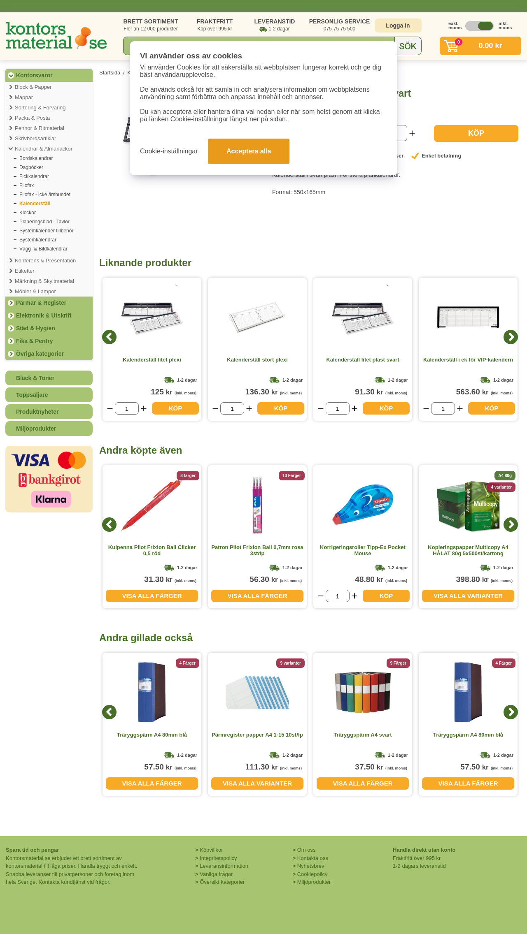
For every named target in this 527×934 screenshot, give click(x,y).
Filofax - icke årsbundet (44, 194)
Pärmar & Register (41, 302)
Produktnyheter (37, 411)
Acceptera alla (248, 151)
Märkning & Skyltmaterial (44, 281)
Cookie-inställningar (169, 151)
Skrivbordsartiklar (35, 138)
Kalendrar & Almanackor (43, 149)
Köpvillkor (211, 850)
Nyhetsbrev (310, 866)
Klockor (27, 213)
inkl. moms (503, 25)
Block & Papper (33, 87)
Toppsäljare (32, 395)
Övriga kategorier (40, 353)
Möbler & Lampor (35, 291)
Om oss (306, 850)
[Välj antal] (127, 408)
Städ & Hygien (35, 328)
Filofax (26, 185)
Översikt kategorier (222, 882)
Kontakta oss (312, 858)
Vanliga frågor (216, 874)
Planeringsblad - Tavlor (44, 222)
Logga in (398, 25)
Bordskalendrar (36, 158)
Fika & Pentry (34, 341)
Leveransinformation (224, 866)
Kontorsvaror (34, 75)
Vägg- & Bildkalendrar (43, 249)
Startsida (109, 73)
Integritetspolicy (218, 858)
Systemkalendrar (37, 240)
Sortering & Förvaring (40, 107)
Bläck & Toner (35, 378)
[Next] (511, 337)
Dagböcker (31, 167)
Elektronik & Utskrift (44, 315)
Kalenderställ (34, 203)
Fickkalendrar (34, 176)
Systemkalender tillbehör (46, 231)
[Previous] (109, 337)
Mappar (24, 97)
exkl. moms (452, 25)
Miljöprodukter (36, 428)
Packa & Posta (32, 118)
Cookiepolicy (312, 874)
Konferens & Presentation (45, 260)
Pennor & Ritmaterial (39, 128)
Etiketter (25, 271)
